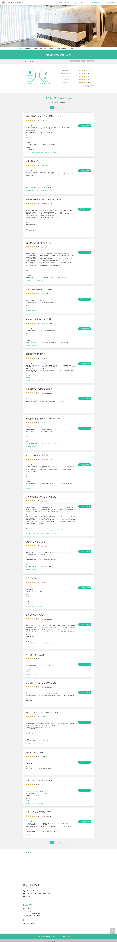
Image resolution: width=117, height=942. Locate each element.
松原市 (77, 61)
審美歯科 (27, 190)
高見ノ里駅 (90, 61)
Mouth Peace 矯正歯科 (58, 54)
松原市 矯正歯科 (38, 48)
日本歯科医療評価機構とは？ (46, 936)
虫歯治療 (27, 533)
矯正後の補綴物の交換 (41, 280)
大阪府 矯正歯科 (27, 48)
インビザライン (46, 152)
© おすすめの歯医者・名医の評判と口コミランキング (58, 941)
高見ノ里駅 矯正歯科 (49, 48)
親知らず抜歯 (32, 533)
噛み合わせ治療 (39, 152)
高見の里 (83, 61)
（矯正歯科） (70, 98)
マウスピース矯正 (52, 152)
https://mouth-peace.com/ (29, 887)
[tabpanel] (58, 26)
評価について (89, 87)
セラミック (50, 190)
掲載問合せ (66, 936)
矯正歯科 (34, 152)
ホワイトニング (29, 152)
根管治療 (47, 533)
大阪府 (72, 61)
